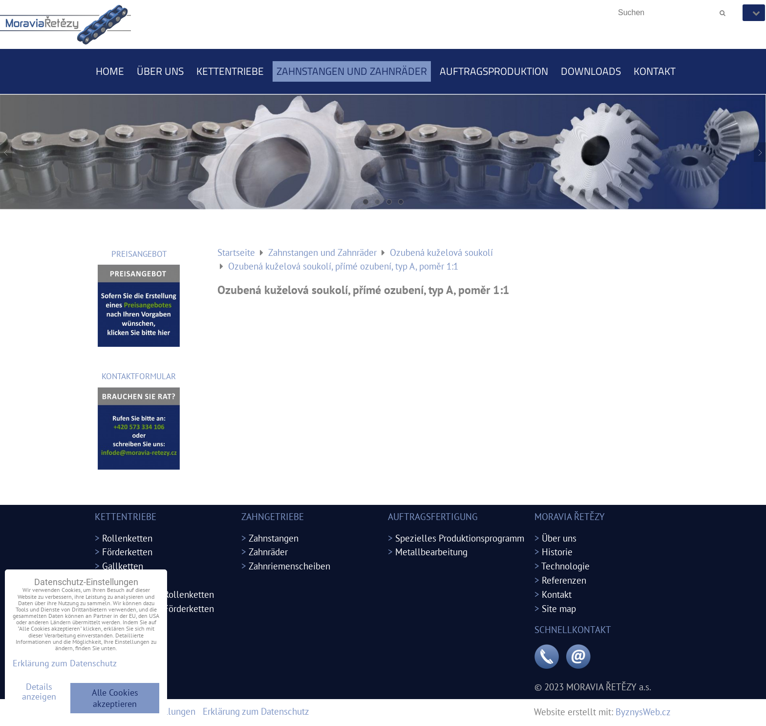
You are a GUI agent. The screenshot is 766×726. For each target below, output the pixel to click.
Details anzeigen (39, 692)
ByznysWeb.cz (643, 711)
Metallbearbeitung (431, 551)
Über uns (160, 71)
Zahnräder (268, 551)
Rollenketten (127, 538)
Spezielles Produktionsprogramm (459, 538)
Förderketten (127, 551)
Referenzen (564, 580)
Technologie (565, 566)
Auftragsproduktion (494, 71)
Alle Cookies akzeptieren (115, 698)
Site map (559, 608)
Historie (557, 551)
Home (110, 71)
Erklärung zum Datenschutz (256, 711)
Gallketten (122, 566)
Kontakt (655, 71)
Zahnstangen (273, 538)
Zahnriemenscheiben (289, 566)
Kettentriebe (230, 71)
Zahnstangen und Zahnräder (352, 71)
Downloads (591, 71)
